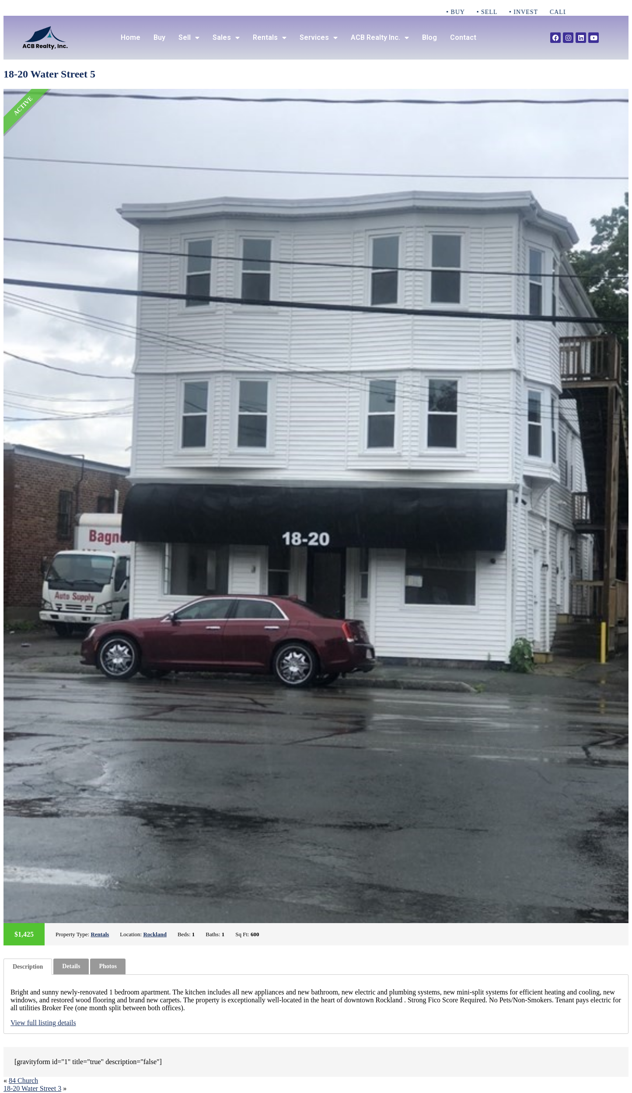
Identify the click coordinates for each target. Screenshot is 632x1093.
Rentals (269, 38)
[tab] (27, 967)
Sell (188, 38)
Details (71, 966)
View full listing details (43, 1022)
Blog (429, 37)
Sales (226, 38)
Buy (159, 37)
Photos (107, 966)
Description (28, 966)
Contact (463, 37)
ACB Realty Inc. (380, 38)
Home (130, 37)
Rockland (154, 934)
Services (319, 38)
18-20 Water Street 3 (32, 1088)
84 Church (23, 1080)
